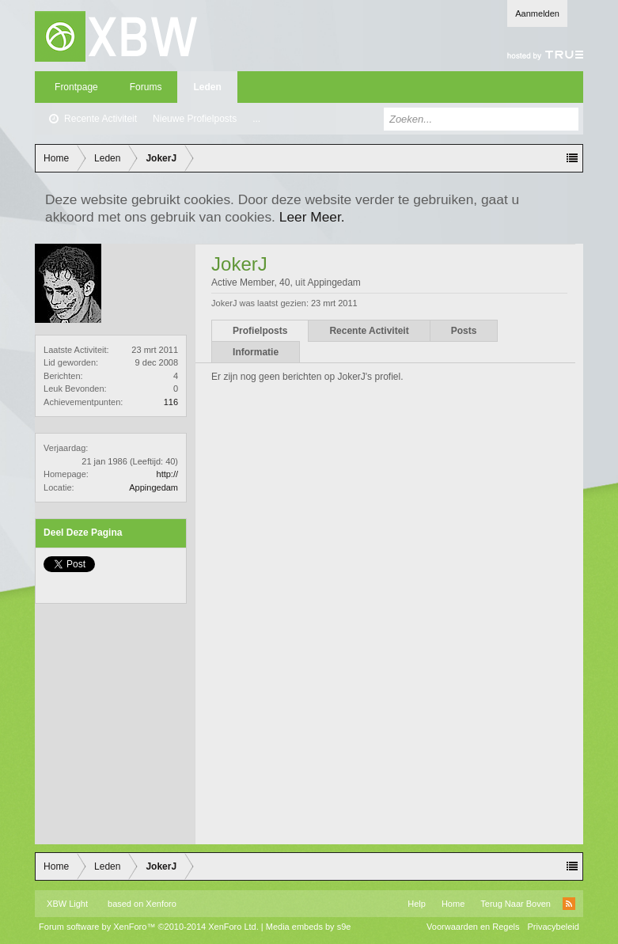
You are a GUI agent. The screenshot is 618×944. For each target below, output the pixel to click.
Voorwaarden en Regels (473, 926)
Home (453, 903)
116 (171, 402)
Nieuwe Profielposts (195, 118)
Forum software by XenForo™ (149, 926)
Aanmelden (537, 13)
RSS (569, 903)
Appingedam (153, 487)
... (256, 118)
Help (417, 903)
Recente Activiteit (100, 118)
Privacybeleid (553, 926)
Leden (207, 87)
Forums (146, 87)
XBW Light (67, 903)
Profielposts (260, 330)
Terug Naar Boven (515, 903)
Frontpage (76, 87)
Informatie (256, 352)
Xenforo (161, 903)
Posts (464, 330)
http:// (168, 474)
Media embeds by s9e (308, 926)
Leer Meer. (312, 217)
